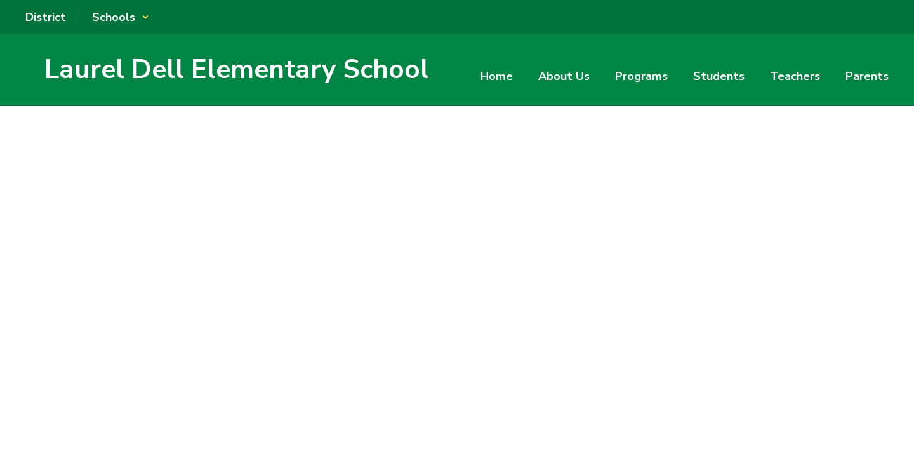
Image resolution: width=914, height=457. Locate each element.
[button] (120, 17)
